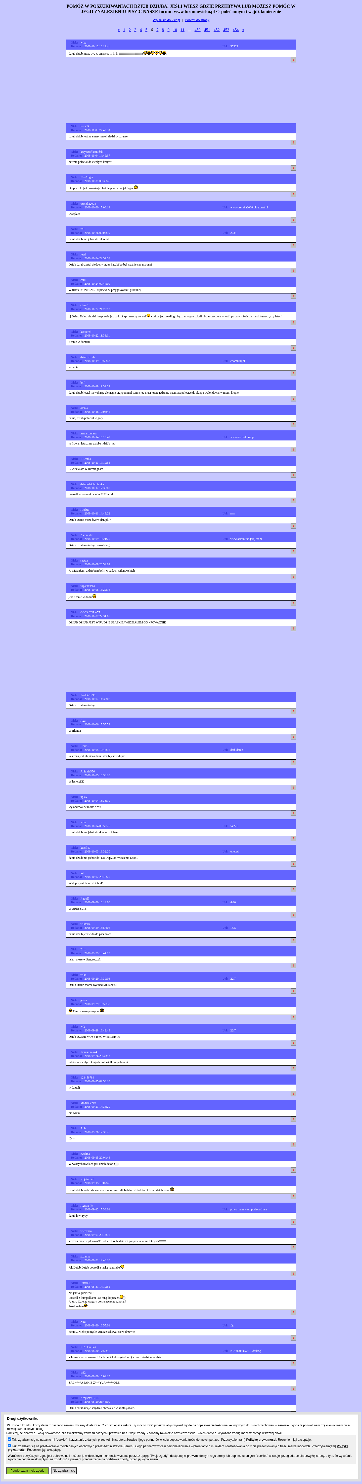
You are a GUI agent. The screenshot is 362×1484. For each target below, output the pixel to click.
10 (175, 30)
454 (236, 30)
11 (182, 30)
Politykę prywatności (261, 1439)
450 (198, 30)
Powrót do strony (197, 20)
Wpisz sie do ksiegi (166, 20)
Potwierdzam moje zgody (27, 1470)
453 (226, 30)
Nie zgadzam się (64, 1470)
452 (217, 30)
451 (207, 30)
